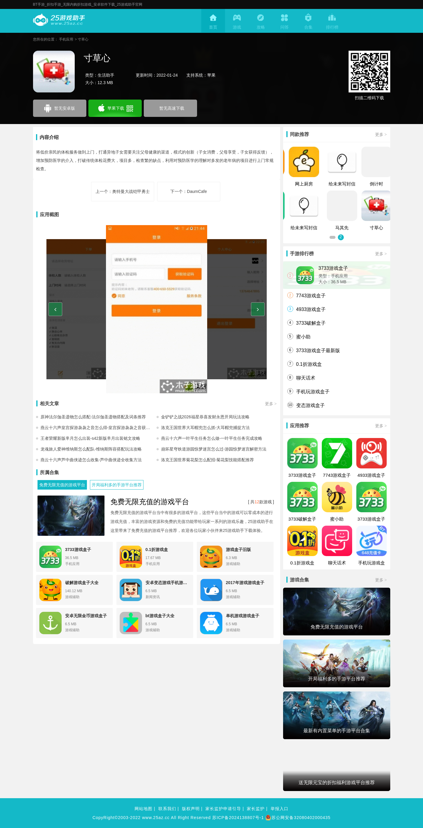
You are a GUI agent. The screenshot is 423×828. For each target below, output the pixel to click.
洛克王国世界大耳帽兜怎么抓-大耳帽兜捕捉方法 (205, 427)
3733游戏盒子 (333, 268)
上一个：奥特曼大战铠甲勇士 (123, 191)
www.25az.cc (156, 817)
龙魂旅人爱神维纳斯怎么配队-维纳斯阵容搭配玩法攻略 (91, 449)
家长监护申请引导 (223, 808)
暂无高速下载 (171, 108)
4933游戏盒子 (311, 309)
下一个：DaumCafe (188, 191)
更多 (271, 403)
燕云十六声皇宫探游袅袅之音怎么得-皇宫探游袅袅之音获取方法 (98, 427)
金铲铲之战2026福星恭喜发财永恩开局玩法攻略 (205, 416)
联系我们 (167, 808)
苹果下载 (115, 108)
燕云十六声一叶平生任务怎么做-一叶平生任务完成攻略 (212, 438)
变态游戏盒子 (310, 405)
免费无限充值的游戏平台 (62, 484)
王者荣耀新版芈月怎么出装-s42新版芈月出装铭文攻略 (90, 438)
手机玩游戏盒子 (313, 391)
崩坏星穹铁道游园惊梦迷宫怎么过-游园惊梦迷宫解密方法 (214, 449)
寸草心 (83, 39)
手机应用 (66, 39)
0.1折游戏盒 (309, 364)
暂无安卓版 (59, 108)
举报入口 (279, 808)
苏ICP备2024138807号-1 (238, 817)
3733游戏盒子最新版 (318, 350)
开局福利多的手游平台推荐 (117, 484)
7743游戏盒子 (311, 295)
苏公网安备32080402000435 (297, 818)
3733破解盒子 (311, 323)
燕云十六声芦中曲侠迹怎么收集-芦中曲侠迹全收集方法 (91, 459)
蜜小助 (303, 336)
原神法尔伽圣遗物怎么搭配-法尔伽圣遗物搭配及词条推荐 (93, 416)
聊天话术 (305, 377)
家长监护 (256, 808)
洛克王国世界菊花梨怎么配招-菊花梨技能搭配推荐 (207, 459)
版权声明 (191, 808)
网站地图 (143, 808)
